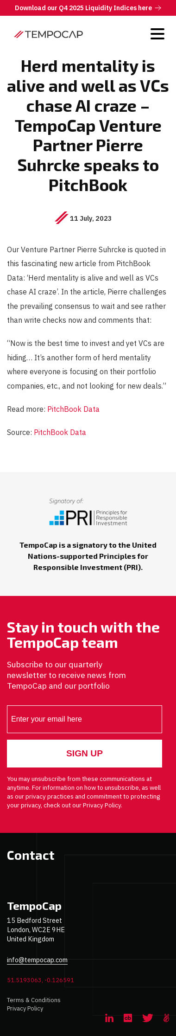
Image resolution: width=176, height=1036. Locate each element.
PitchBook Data (73, 409)
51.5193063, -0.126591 (40, 980)
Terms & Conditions (34, 1000)
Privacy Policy (25, 1008)
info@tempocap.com (37, 959)
